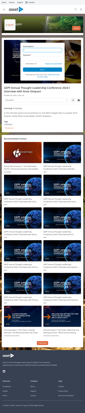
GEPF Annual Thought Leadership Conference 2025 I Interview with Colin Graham (20, 202)
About (32, 386)
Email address (28, 46)
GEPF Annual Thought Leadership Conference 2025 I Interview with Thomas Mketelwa (21, 300)
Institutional (8, 124)
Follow (76, 28)
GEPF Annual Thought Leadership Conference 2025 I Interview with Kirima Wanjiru (20, 267)
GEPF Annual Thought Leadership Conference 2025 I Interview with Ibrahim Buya (60, 300)
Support (33, 391)
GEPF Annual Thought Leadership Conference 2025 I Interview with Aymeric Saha (60, 267)
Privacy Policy (63, 391)
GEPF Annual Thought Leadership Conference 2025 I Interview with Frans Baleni (59, 202)
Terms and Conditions (66, 395)
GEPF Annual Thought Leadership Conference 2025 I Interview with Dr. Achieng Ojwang (58, 234)
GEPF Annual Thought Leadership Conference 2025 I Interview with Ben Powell (58, 169)
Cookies (61, 386)
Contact (33, 395)
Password (26, 55)
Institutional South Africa (11, 336)
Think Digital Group (36, 405)
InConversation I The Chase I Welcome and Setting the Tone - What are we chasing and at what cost (61, 333)
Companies (7, 386)
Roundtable (7, 172)
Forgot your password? (53, 64)
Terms (5, 395)
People (5, 391)
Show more (9, 128)
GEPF (18, 24)
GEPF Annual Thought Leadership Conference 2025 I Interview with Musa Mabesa (20, 234)
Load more (42, 343)
